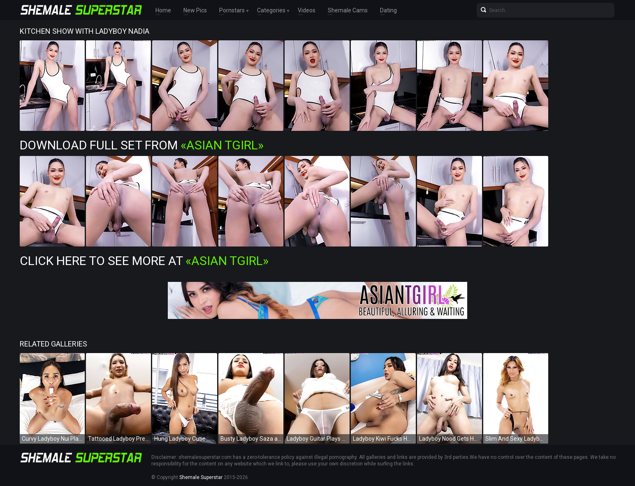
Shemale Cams (348, 10)
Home (163, 10)
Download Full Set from (142, 145)
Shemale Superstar (200, 477)
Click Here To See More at (144, 260)
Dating (388, 10)
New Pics (195, 10)
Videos (306, 10)
